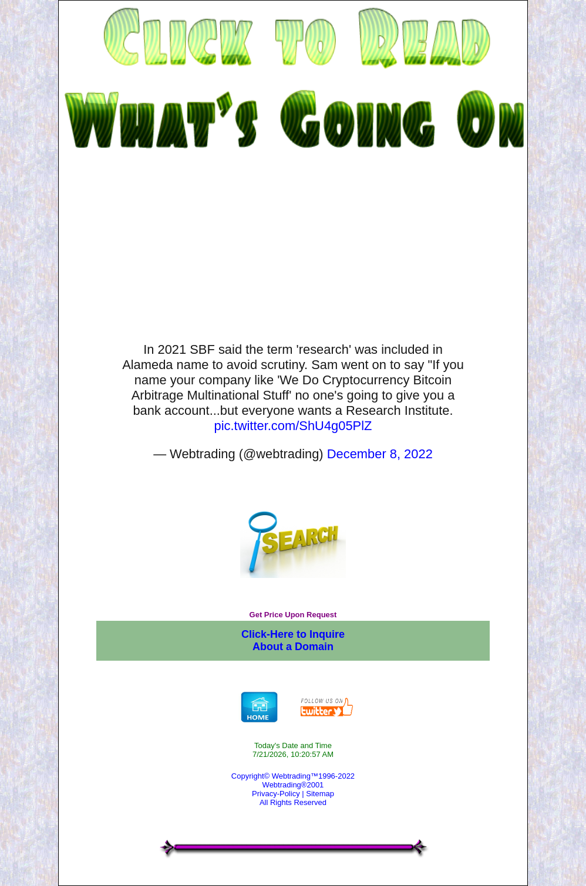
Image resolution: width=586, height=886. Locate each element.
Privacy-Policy (276, 793)
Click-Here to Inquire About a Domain (293, 640)
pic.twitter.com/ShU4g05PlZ (293, 425)
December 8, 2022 (380, 454)
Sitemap (320, 793)
